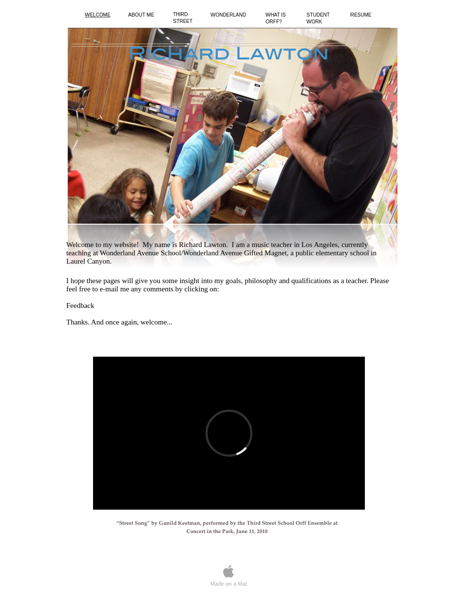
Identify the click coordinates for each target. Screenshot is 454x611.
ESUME (361, 15)
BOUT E (141, 15)
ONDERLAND (228, 15)
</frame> (229, 433)
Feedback (80, 305)
